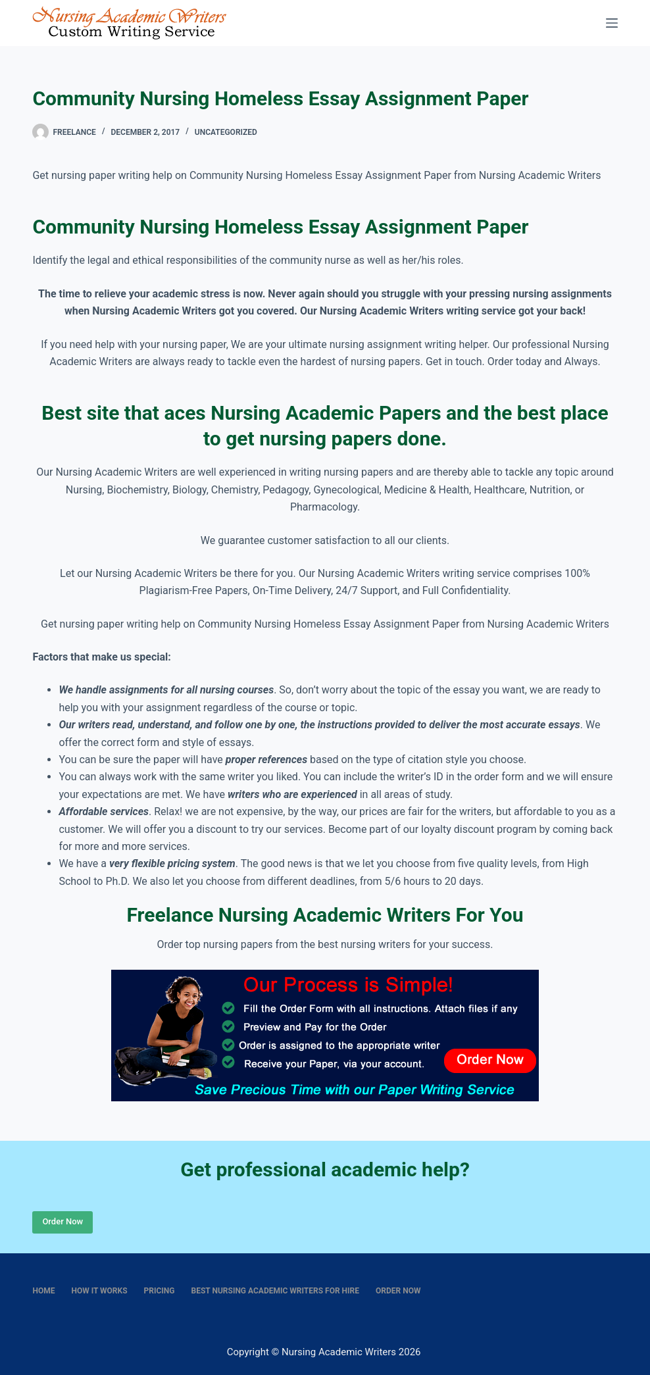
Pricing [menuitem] (159, 1290)
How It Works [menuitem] (99, 1290)
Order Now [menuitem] (398, 1290)
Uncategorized (226, 132)
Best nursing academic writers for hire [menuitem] (275, 1290)
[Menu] (612, 23)
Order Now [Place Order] (62, 1221)
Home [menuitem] (43, 1290)
